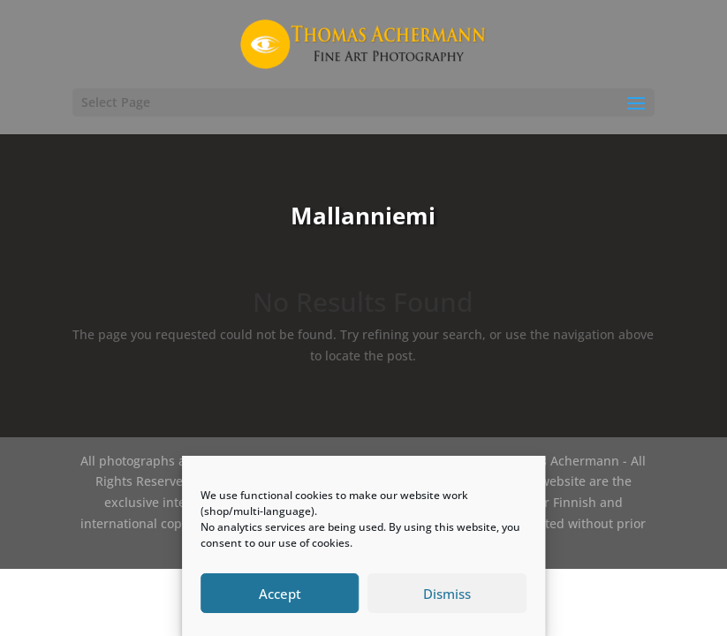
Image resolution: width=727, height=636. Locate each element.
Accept (280, 593)
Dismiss (447, 593)
